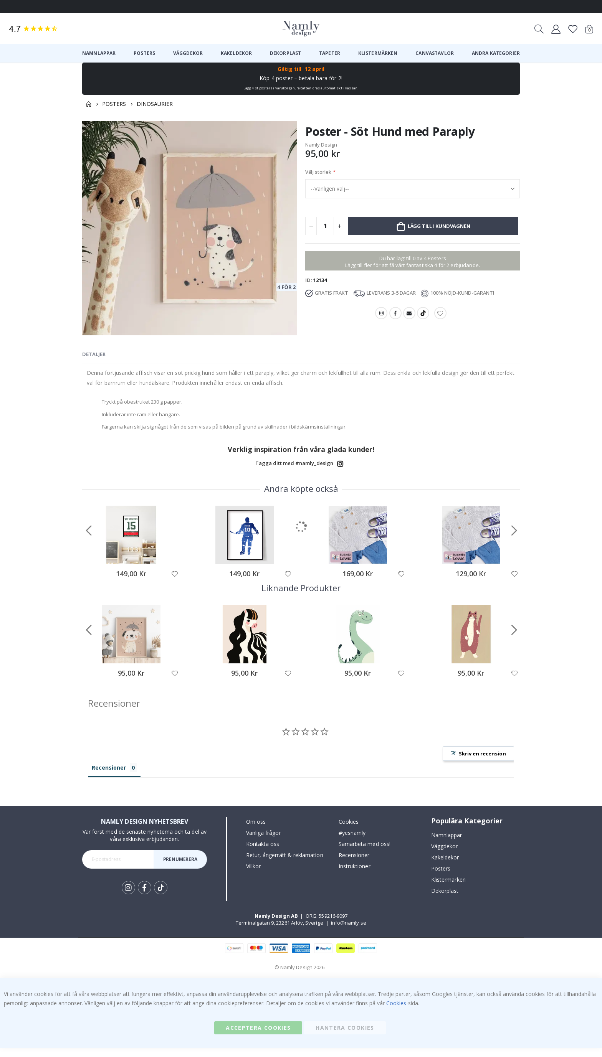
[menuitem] (99, 53)
